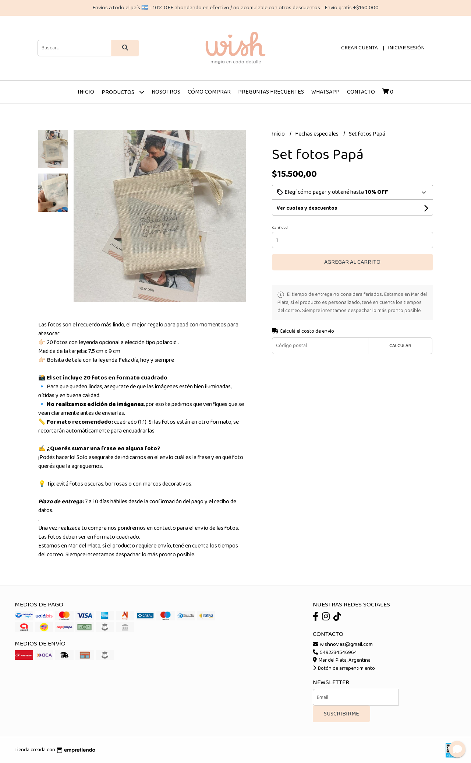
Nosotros (166, 92)
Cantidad (280, 227)
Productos (123, 92)
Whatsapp (325, 92)
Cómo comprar (209, 92)
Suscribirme (341, 713)
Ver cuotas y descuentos (307, 208)
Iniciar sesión (406, 47)
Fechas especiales (317, 134)
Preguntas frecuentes (271, 92)
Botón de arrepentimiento (344, 668)
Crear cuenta (359, 47)
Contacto (361, 92)
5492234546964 (335, 652)
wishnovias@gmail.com (343, 644)
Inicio (86, 92)
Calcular (400, 346)
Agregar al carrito (352, 262)
